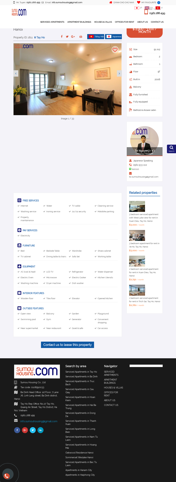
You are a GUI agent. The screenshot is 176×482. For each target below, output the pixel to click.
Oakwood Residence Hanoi (79, 452)
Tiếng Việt (96, 36)
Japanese (114, 36)
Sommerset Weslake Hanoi (79, 457)
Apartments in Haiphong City (80, 475)
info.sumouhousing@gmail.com (38, 421)
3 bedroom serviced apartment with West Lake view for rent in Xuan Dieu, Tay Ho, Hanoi (143, 217)
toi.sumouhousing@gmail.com (143, 177)
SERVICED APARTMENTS (52, 22)
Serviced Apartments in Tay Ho (81, 372)
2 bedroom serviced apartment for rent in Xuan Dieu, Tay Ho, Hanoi (143, 272)
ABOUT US (142, 22)
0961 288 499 (157, 13)
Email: (62, 2)
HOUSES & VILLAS (103, 22)
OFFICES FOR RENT (124, 22)
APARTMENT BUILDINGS (79, 22)
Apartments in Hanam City (78, 470)
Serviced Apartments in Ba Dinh (81, 376)
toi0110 (135, 169)
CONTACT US (157, 22)
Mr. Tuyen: (26, 2)
